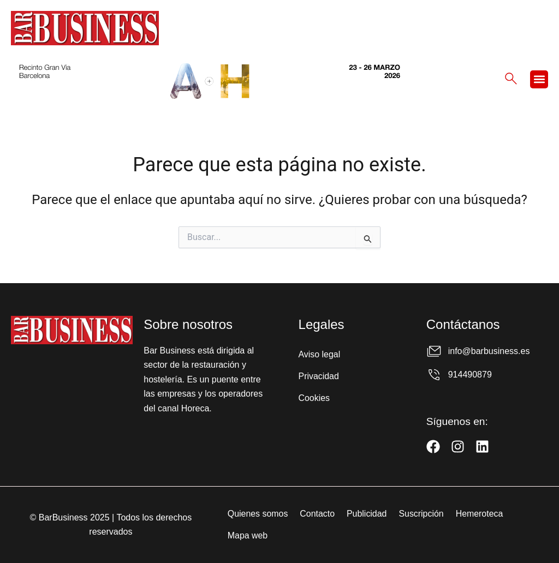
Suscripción (421, 513)
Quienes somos (257, 513)
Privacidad (319, 376)
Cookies (314, 398)
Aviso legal (320, 354)
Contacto (317, 513)
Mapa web (247, 535)
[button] (539, 79)
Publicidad (367, 513)
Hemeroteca (480, 513)
